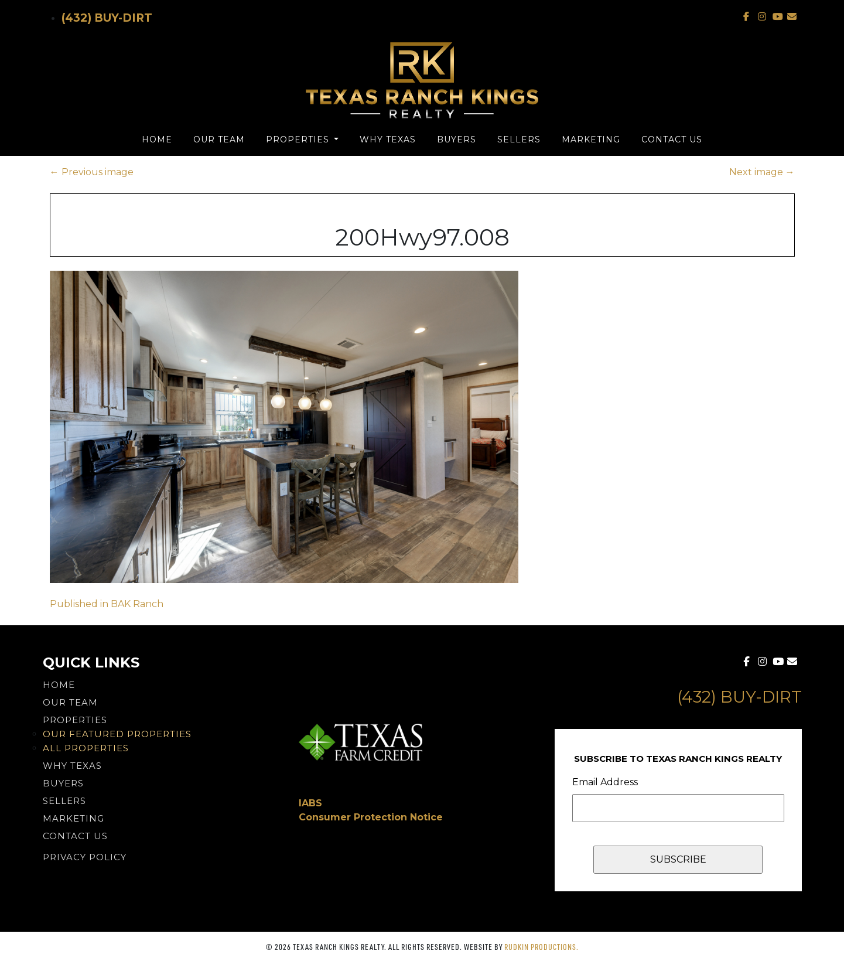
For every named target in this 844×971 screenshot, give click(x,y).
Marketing (591, 139)
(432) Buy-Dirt (106, 18)
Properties (299, 139)
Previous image (92, 172)
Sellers (519, 139)
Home (157, 139)
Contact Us (671, 139)
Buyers (456, 139)
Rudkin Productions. (541, 947)
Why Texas (388, 139)
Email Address (605, 782)
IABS (310, 803)
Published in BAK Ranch (106, 603)
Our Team (219, 139)
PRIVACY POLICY (85, 857)
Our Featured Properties (117, 734)
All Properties (86, 748)
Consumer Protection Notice (371, 817)
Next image (762, 172)
